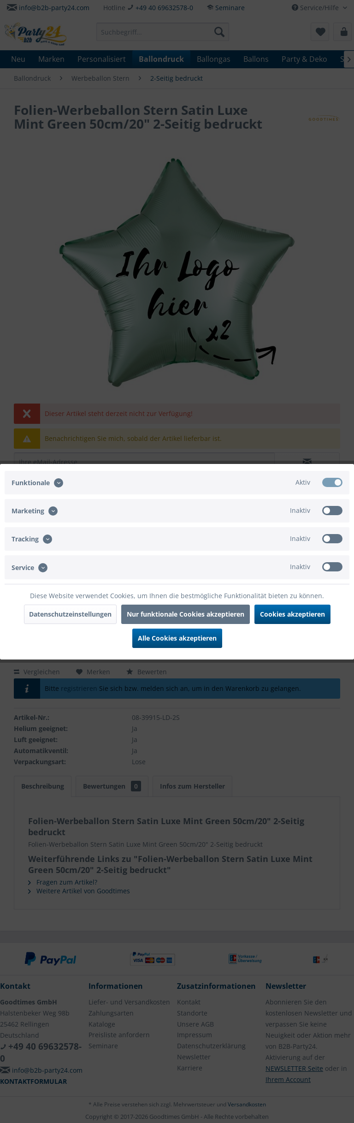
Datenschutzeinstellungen (70, 614)
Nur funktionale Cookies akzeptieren (185, 614)
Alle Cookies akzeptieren (177, 638)
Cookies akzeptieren (292, 614)
